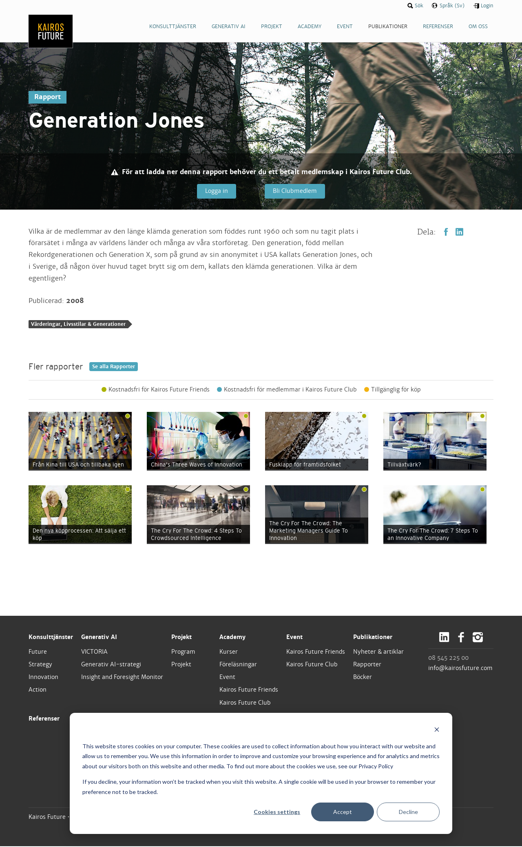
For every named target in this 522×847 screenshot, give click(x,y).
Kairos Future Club (245, 703)
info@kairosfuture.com (460, 668)
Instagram (478, 637)
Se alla (113, 367)
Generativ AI (99, 637)
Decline (408, 811)
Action (37, 690)
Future (38, 652)
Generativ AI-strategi (111, 665)
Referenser (44, 719)
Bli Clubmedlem (294, 191)
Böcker (362, 677)
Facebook (446, 232)
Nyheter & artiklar (378, 652)
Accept (342, 811)
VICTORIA (94, 652)
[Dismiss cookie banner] (437, 730)
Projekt (181, 637)
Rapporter (367, 665)
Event (227, 677)
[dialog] (261, 773)
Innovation (43, 677)
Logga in (216, 191)
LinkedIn (459, 232)
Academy (232, 637)
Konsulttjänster (51, 637)
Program (183, 652)
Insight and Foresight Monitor (122, 677)
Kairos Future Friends (248, 690)
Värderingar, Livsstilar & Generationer (78, 325)
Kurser (228, 652)
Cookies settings (277, 811)
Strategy (40, 665)
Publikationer (372, 637)
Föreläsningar (238, 665)
